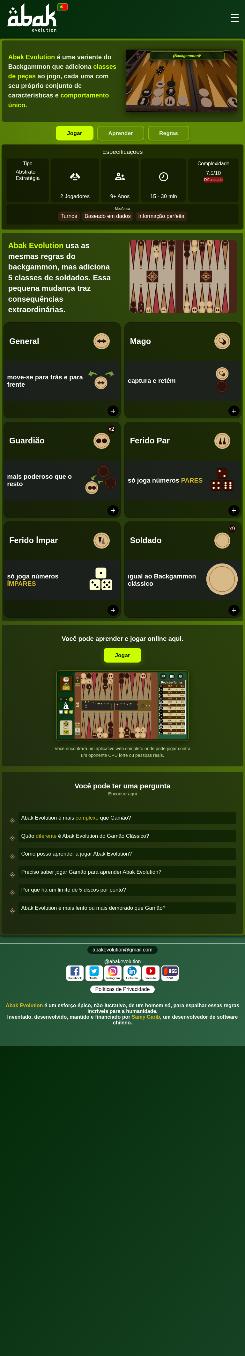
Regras (171, 133)
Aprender (120, 133)
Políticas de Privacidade (122, 990)
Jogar (72, 133)
